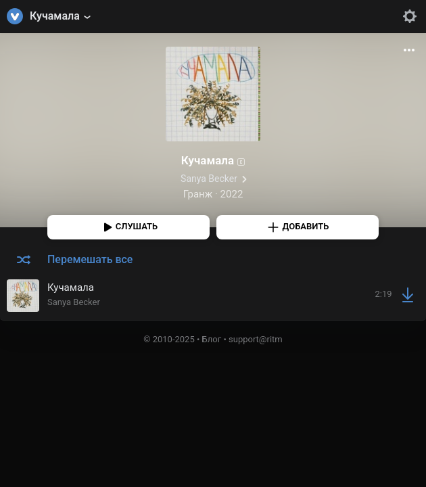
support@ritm (256, 339)
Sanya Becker (209, 178)
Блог (212, 339)
